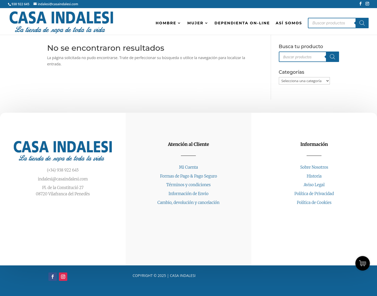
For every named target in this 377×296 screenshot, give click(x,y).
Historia (314, 176)
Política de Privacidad (314, 193)
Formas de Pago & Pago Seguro (188, 176)
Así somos (289, 23)
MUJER (195, 23)
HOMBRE (166, 23)
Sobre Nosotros (314, 167)
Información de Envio (189, 193)
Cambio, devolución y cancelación (188, 202)
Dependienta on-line (242, 23)
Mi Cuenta (188, 167)
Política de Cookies (314, 202)
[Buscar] (362, 23)
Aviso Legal (314, 184)
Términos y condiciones (188, 184)
